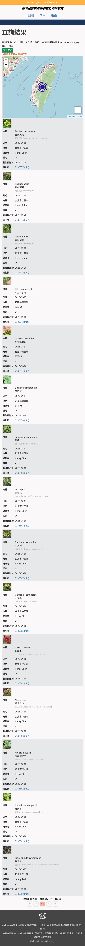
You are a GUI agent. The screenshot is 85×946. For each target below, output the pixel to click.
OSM (80, 116)
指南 (54, 15)
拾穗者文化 (46, 941)
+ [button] (6, 60)
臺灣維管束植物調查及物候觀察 (42, 8)
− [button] (6, 64)
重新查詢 (7, 50)
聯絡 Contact (52, 2)
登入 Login (34, 2)
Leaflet (70, 116)
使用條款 (46, 936)
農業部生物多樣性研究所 (61, 925)
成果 (42, 15)
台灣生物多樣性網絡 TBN (23, 925)
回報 (31, 15)
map (42, 87)
